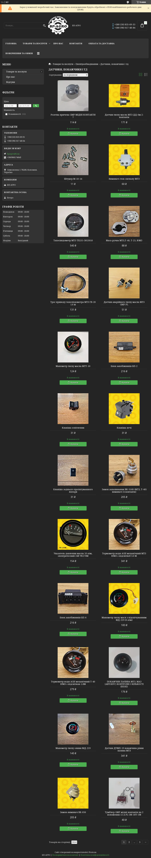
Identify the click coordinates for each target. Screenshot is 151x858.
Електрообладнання (87, 64)
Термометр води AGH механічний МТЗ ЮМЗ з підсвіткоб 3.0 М (124, 554)
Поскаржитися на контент (65, 855)
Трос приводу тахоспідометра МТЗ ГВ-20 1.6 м (73, 303)
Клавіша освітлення (73, 428)
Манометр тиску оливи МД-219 (73, 748)
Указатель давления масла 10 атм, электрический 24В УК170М (73, 554)
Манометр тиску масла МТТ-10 (73, 366)
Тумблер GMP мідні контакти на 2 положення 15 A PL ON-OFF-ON (124, 813)
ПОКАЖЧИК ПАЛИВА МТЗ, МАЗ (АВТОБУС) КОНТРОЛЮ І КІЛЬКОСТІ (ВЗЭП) (124, 684)
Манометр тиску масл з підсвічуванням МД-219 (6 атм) (124, 618)
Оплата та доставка (101, 43)
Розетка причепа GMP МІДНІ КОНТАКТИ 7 (73, 116)
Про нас (58, 43)
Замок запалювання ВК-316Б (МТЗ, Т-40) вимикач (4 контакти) (124, 490)
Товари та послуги (35, 43)
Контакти (75, 43)
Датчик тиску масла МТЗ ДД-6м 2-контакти (124, 116)
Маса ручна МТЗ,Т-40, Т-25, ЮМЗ (124, 240)
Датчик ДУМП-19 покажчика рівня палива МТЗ (124, 749)
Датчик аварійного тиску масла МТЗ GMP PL (124, 303)
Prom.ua (92, 852)
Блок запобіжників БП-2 (124, 366)
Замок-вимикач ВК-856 (73, 812)
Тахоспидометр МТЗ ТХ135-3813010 (73, 240)
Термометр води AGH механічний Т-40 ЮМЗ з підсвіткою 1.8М (73, 682)
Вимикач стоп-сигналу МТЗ (124, 179)
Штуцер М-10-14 (73, 179)
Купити (74, 133)
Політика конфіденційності (95, 855)
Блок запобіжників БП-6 (73, 617)
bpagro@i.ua (13, 153)
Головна (10, 43)
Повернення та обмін (19, 53)
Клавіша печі (124, 428)
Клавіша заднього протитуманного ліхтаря (73, 490)
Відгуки (10, 82)
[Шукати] (44, 25)
